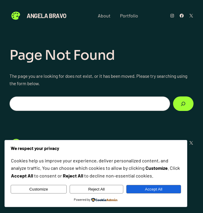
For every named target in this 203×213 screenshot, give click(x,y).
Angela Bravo (46, 15)
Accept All (153, 189)
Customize (38, 189)
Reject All (96, 189)
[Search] (183, 103)
